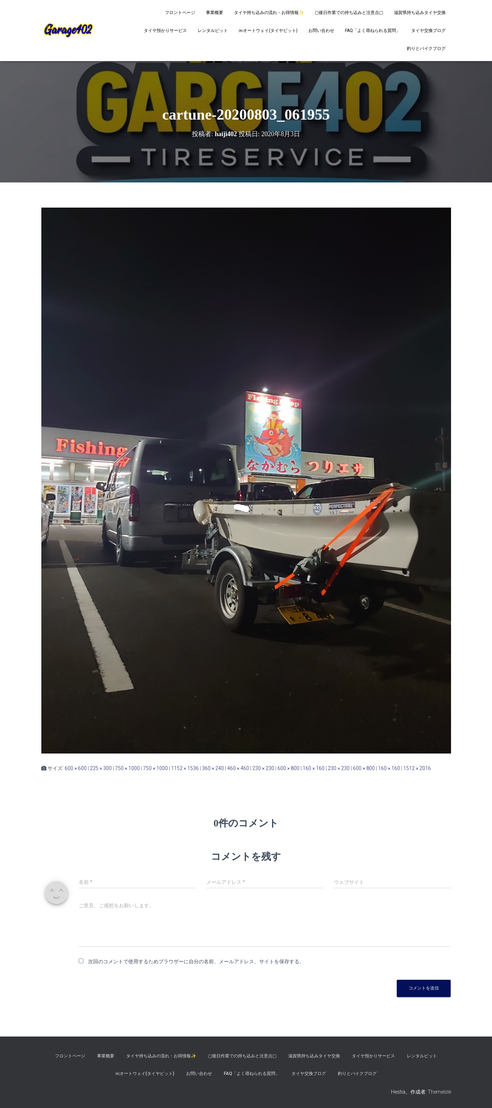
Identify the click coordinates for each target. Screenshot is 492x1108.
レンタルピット (213, 30)
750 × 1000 (127, 768)
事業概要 (214, 12)
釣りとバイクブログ (426, 48)
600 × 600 (76, 768)
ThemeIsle (439, 1092)
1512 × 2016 (417, 768)
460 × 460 (238, 768)
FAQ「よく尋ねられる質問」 (372, 30)
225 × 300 (101, 768)
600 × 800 (288, 768)
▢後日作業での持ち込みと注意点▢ (349, 12)
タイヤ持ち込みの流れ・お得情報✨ (269, 12)
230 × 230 (263, 768)
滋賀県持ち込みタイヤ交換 (420, 12)
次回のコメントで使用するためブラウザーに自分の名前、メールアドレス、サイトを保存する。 (196, 961)
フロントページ (180, 12)
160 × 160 (314, 768)
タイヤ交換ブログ (428, 30)
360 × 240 (213, 768)
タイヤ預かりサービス (165, 30)
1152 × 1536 (185, 768)
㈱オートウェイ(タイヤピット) (268, 30)
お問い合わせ (321, 30)
